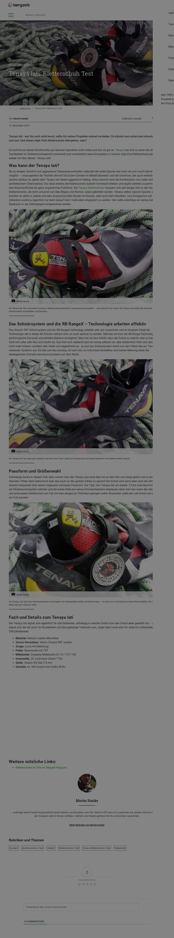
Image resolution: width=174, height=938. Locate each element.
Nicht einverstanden (53, 178)
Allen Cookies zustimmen (121, 178)
